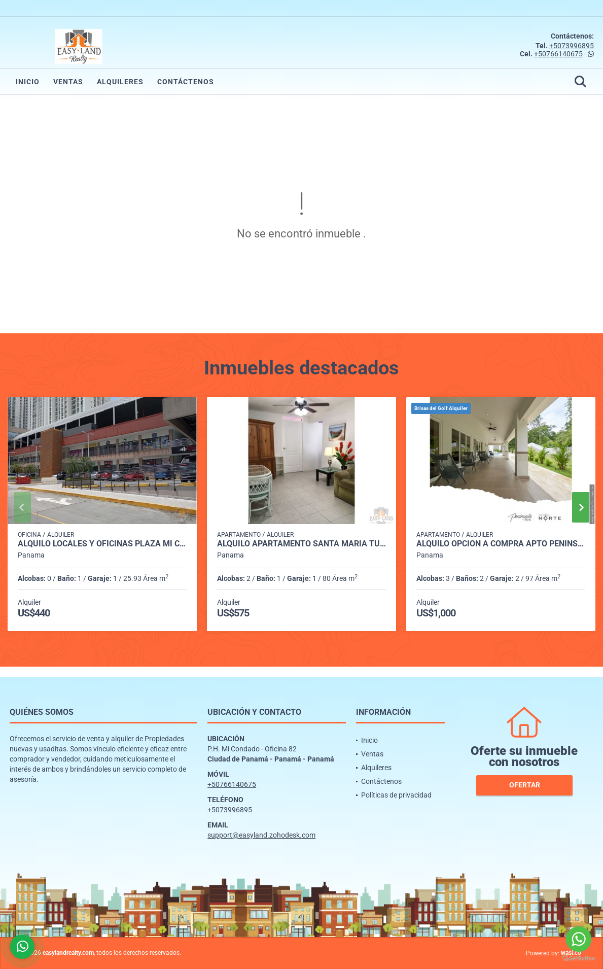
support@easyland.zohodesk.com (261, 835)
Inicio (28, 82)
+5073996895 (571, 46)
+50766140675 (558, 54)
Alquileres (120, 82)
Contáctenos (185, 82)
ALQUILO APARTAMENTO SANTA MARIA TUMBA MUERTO (301, 544)
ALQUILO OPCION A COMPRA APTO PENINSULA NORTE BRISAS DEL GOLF (500, 544)
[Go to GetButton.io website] (578, 958)
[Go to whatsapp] (578, 939)
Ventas (68, 82)
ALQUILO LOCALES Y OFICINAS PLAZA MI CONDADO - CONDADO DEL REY (102, 544)
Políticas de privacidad (396, 795)
